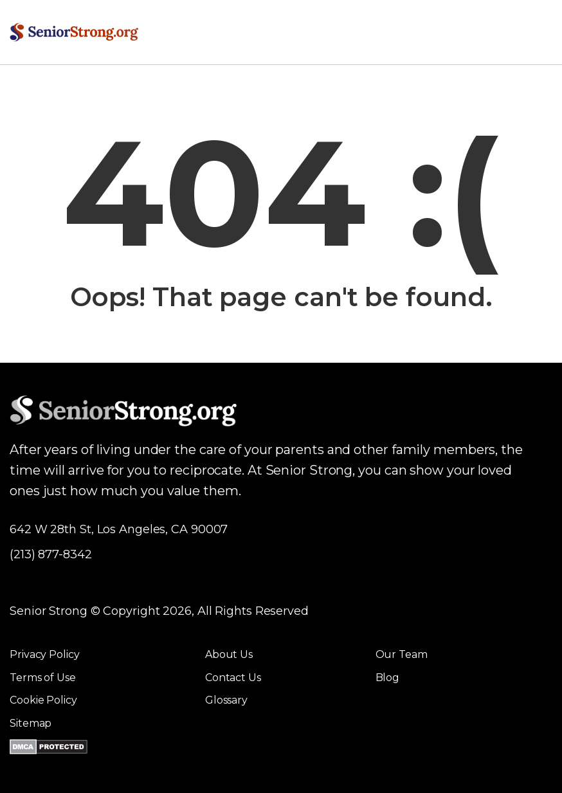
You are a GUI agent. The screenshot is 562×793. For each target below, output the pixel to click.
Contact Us (233, 677)
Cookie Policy (43, 700)
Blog (388, 677)
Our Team (402, 654)
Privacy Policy (45, 654)
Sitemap (30, 723)
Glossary (226, 700)
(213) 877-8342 (51, 554)
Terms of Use (43, 677)
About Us (229, 654)
